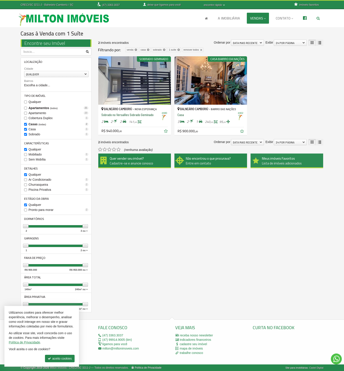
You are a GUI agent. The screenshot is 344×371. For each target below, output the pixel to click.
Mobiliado (58, 154)
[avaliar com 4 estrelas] (114, 149)
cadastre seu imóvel (193, 344)
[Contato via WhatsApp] (336, 358)
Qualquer (35, 102)
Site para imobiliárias (296, 367)
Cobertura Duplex (58, 118)
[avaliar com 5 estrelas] (118, 149)
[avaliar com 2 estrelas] (105, 149)
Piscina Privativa (58, 189)
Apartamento (58, 113)
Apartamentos (58, 108)
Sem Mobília (58, 159)
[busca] (318, 18)
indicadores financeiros (195, 339)
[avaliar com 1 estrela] (100, 149)
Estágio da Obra (36, 198)
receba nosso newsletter (196, 335)
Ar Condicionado (58, 179)
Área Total (32, 277)
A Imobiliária (229, 18)
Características (36, 143)
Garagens (31, 238)
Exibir (269, 42)
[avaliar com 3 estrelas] (109, 149)
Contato (284, 18)
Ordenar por (222, 42)
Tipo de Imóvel (34, 96)
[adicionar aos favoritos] (166, 131)
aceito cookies (60, 358)
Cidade (28, 68)
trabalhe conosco (191, 353)
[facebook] (286, 346)
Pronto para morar (58, 210)
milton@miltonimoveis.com (120, 348)
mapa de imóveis (191, 348)
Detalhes (31, 168)
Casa (58, 129)
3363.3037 (111, 5)
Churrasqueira (58, 184)
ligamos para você (114, 344)
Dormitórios (34, 219)
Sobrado (58, 134)
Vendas (258, 18)
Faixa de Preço (34, 258)
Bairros (28, 81)
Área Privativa (34, 297)
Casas (58, 124)
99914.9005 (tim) (117, 339)
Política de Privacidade (148, 367)
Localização (33, 62)
